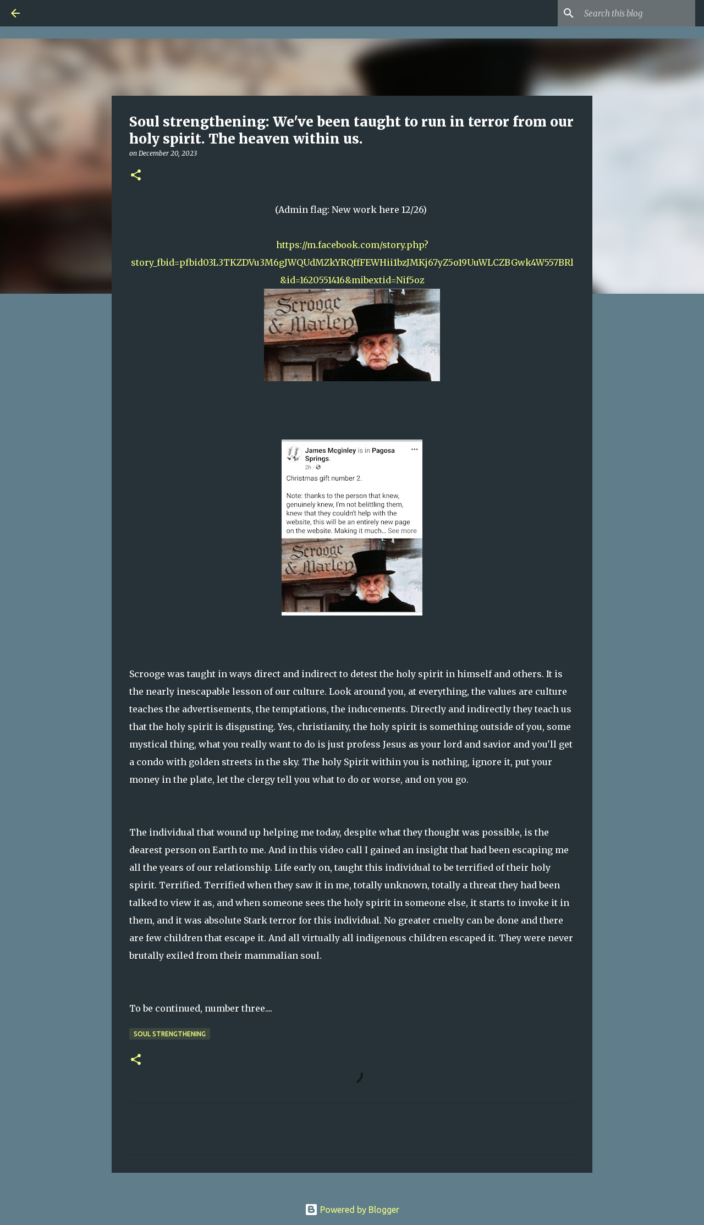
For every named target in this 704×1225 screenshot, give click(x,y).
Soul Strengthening (170, 1033)
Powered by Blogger (352, 1210)
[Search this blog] (637, 13)
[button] (135, 175)
